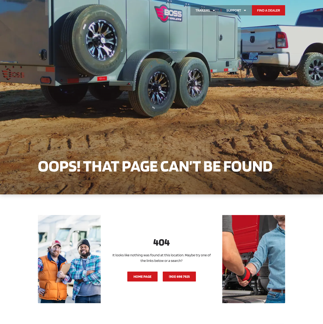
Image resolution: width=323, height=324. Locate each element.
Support (236, 10)
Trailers (205, 10)
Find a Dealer (268, 10)
